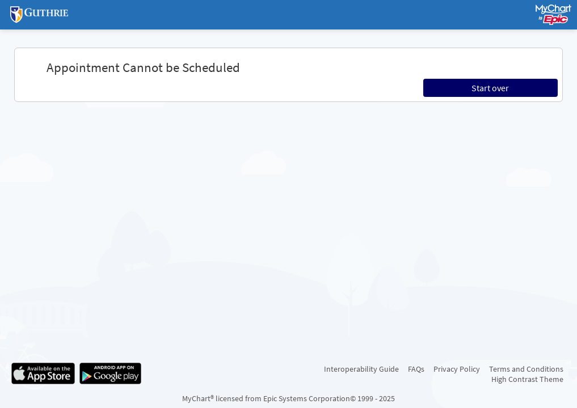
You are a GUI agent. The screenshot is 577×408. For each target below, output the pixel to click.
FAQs (416, 369)
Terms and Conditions (526, 369)
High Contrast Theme (527, 379)
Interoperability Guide (361, 369)
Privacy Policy (456, 369)
